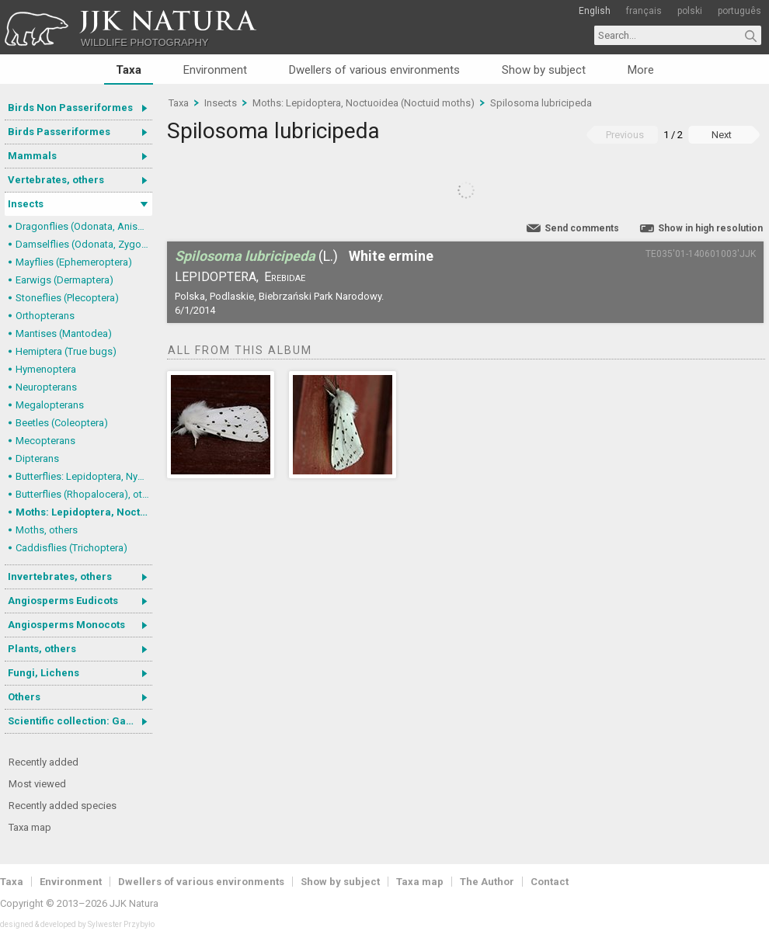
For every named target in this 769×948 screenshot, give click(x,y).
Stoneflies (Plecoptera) (67, 298)
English (595, 10)
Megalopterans (50, 405)
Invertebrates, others (60, 576)
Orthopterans (45, 315)
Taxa (128, 70)
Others (24, 697)
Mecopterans (45, 440)
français (644, 10)
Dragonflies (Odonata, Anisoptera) (84, 226)
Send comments (582, 228)
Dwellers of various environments (374, 70)
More (641, 70)
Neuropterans (46, 387)
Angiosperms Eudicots (63, 600)
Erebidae (284, 276)
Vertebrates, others (56, 180)
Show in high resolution (710, 228)
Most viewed (37, 784)
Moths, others (47, 530)
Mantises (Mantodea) (64, 333)
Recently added (43, 762)
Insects (25, 204)
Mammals (32, 155)
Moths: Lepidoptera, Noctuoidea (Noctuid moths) (84, 512)
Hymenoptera (46, 369)
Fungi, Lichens (43, 673)
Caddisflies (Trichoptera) (71, 548)
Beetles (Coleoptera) (62, 423)
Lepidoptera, (217, 276)
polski (689, 10)
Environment (215, 70)
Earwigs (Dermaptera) (64, 280)
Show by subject (544, 70)
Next (722, 135)
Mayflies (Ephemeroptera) (74, 262)
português (739, 10)
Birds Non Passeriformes (70, 107)
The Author (487, 881)
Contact (550, 881)
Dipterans (37, 458)
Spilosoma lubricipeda (541, 103)
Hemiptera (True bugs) (66, 351)
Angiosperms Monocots (66, 624)
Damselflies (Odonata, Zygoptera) (84, 244)
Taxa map (30, 827)
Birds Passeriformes (59, 131)
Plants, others (42, 649)
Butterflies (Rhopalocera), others (84, 494)
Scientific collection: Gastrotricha (80, 721)
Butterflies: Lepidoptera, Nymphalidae (84, 476)
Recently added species (63, 805)
